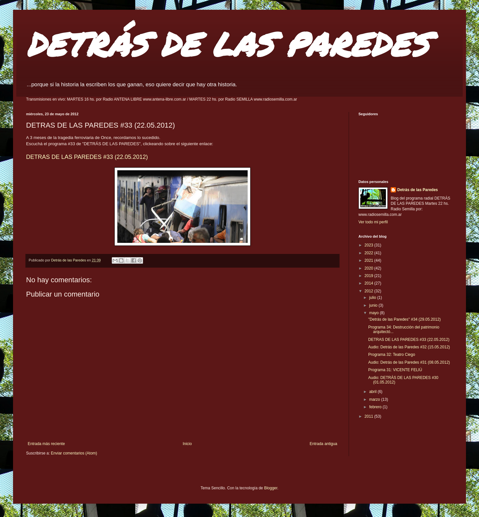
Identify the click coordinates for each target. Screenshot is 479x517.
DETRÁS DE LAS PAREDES (227, 44)
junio (374, 305)
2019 (369, 275)
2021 (369, 260)
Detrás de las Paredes (417, 190)
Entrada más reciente (46, 443)
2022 (369, 253)
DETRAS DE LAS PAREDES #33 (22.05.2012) (87, 157)
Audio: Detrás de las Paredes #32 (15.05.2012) (409, 347)
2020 (369, 268)
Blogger (270, 488)
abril (373, 391)
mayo (374, 313)
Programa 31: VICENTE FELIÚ (395, 370)
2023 (369, 245)
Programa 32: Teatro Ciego (391, 354)
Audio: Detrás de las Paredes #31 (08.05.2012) (409, 362)
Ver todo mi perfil (373, 222)
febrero (376, 407)
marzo (375, 399)
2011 (369, 416)
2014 (369, 283)
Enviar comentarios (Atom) (74, 453)
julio (373, 297)
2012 (369, 291)
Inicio (187, 443)
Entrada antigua (323, 443)
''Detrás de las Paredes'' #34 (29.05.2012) (404, 319)
